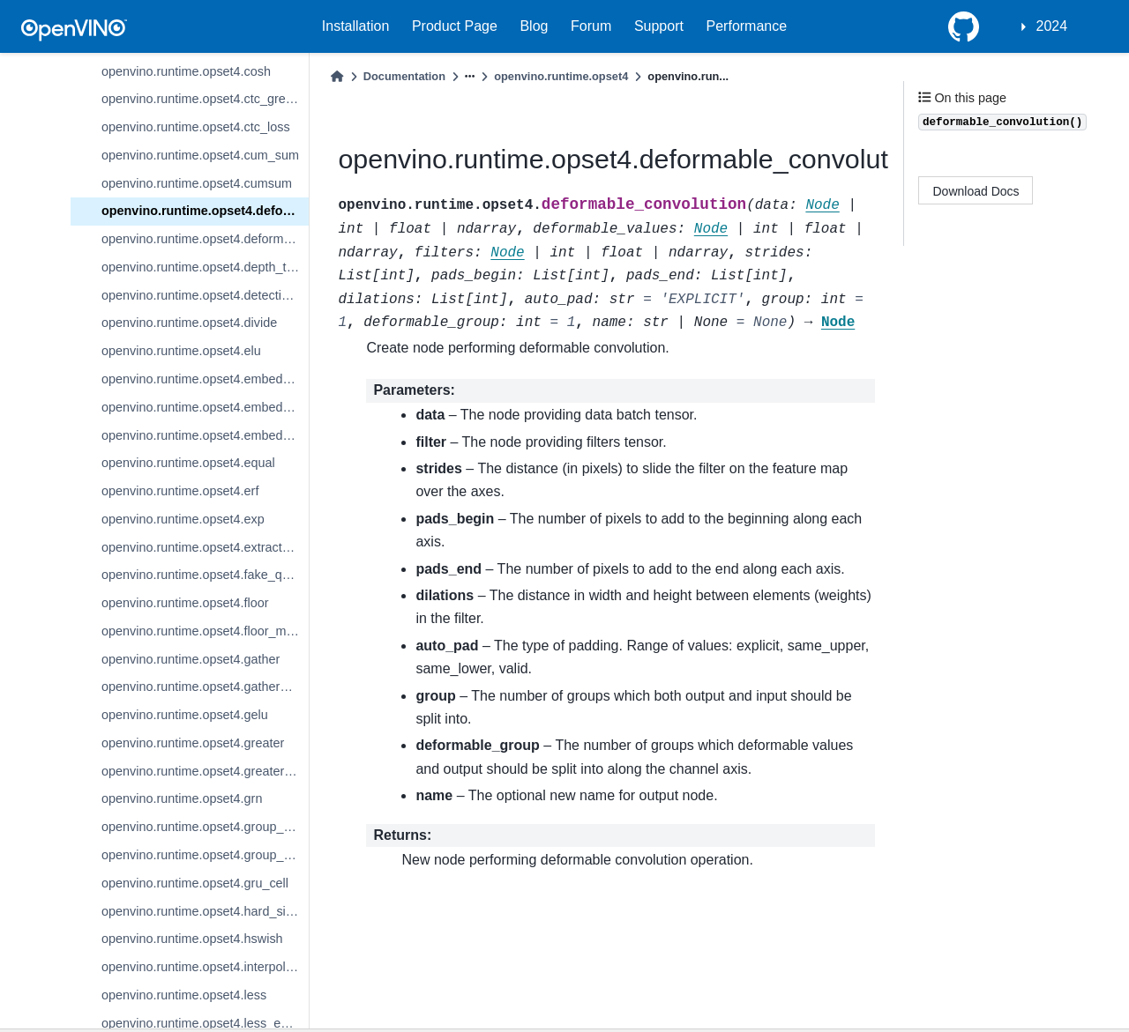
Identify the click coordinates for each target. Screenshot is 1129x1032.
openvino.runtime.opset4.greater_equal (205, 771)
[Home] (337, 76)
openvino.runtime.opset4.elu (181, 351)
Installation (356, 26)
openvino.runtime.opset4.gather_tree (205, 686)
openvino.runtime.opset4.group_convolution (205, 827)
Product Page (454, 26)
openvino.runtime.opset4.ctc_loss (195, 127)
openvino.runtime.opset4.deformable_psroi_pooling (205, 239)
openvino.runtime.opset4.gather (190, 659)
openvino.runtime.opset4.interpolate (202, 967)
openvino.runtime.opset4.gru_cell (194, 883)
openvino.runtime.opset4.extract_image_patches (205, 547)
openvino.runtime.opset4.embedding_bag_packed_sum (205, 407)
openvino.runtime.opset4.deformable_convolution (205, 211)
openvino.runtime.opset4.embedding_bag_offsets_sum (205, 379)
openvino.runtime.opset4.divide (189, 323)
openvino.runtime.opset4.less (183, 995)
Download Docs (976, 191)
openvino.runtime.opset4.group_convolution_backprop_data (205, 855)
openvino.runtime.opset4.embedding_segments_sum (205, 435)
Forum (591, 26)
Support (659, 26)
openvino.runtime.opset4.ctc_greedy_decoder (205, 99)
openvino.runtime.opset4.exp (183, 519)
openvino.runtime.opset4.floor (185, 603)
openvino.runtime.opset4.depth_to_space (205, 267)
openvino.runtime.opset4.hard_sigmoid (205, 911)
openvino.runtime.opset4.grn (181, 798)
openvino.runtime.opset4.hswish (192, 939)
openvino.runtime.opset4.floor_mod (201, 631)
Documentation (404, 76)
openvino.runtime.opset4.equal (188, 463)
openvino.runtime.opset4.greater (192, 743)
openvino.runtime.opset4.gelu (184, 715)
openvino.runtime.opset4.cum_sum (200, 155)
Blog (534, 26)
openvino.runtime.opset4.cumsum (196, 183)
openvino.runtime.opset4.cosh (186, 71)
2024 (1052, 26)
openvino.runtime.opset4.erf (179, 491)
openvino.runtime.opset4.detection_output (205, 295)
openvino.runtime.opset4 (561, 76)
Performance (747, 26)
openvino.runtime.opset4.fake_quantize (205, 575)
